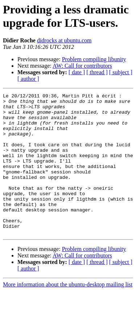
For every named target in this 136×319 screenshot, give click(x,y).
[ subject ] (120, 72)
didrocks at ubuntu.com (64, 40)
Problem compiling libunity (94, 59)
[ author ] (28, 79)
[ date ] (77, 72)
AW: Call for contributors (82, 66)
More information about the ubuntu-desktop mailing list (67, 313)
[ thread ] (97, 72)
